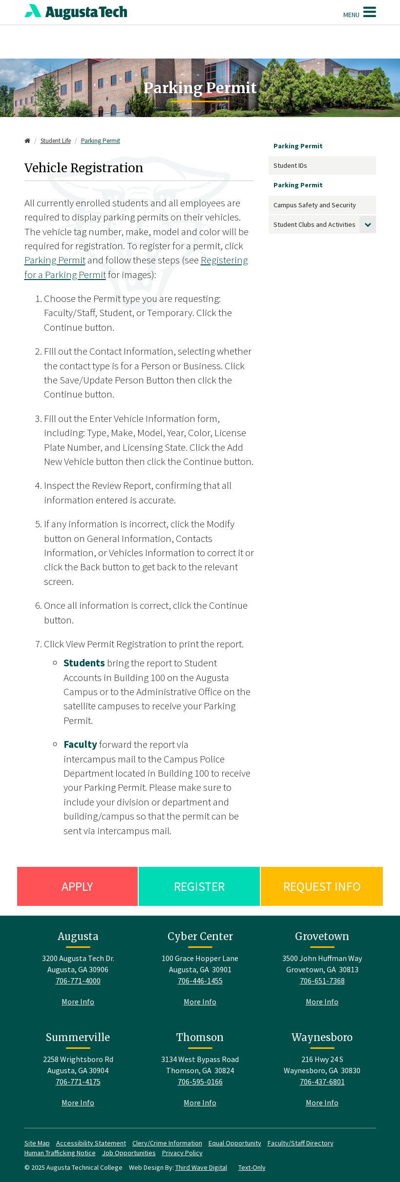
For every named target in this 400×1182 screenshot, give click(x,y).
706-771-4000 (78, 980)
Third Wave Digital (201, 1167)
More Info (78, 1001)
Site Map (37, 1143)
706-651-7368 (322, 980)
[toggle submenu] (367, 224)
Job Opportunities (129, 1152)
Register (199, 886)
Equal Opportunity (235, 1143)
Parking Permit (100, 141)
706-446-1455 (200, 980)
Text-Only (252, 1167)
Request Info (322, 886)
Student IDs (290, 165)
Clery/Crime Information (167, 1143)
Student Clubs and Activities (315, 224)
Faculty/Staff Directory (301, 1143)
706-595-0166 (200, 1081)
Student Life (56, 141)
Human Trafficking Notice (60, 1152)
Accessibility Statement (91, 1143)
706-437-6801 (322, 1081)
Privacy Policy (182, 1152)
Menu (359, 11)
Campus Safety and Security (315, 204)
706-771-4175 (78, 1081)
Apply (77, 886)
